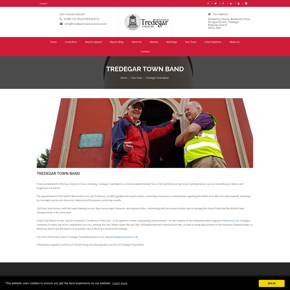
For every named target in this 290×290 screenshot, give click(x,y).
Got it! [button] (272, 283)
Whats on (235, 42)
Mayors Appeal (93, 42)
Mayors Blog (117, 42)
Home (53, 42)
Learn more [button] (119, 283)
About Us (137, 42)
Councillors (71, 42)
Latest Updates (212, 42)
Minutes (154, 42)
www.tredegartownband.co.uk (121, 237)
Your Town (190, 42)
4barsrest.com (231, 220)
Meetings (172, 42)
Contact (43, 3)
